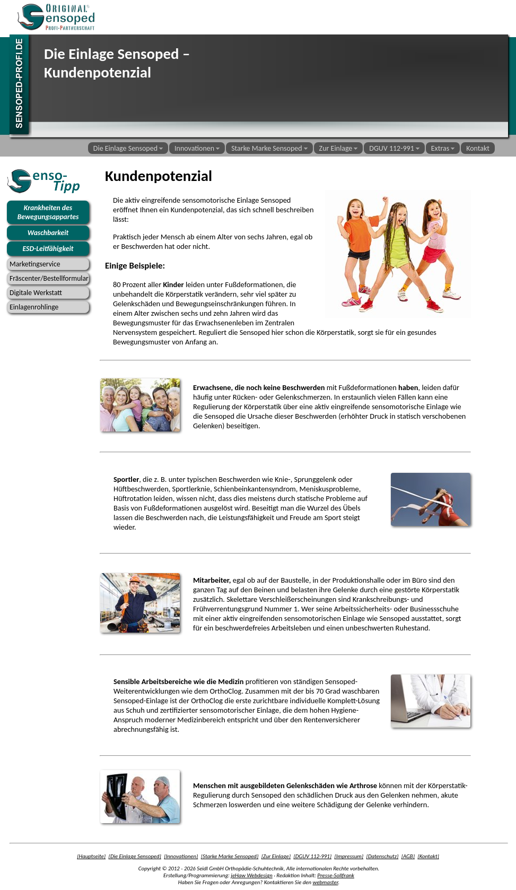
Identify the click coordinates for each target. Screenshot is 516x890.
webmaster (325, 882)
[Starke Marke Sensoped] (229, 856)
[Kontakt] (428, 856)
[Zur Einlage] (276, 856)
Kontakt (477, 148)
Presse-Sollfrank (335, 875)
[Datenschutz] (382, 856)
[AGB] (408, 856)
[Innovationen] (181, 856)
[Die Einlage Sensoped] (135, 856)
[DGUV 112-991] (312, 856)
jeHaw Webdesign (251, 875)
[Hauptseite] (91, 856)
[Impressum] (348, 856)
